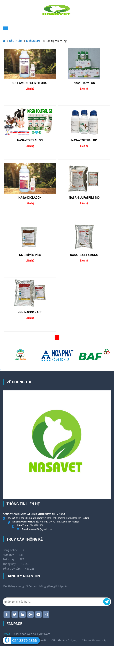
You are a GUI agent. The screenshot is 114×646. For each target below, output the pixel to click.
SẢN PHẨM (15, 41)
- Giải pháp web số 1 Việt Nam (26, 634)
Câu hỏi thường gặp (94, 640)
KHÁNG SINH (34, 41)
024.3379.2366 (24, 640)
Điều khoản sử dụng (63, 640)
